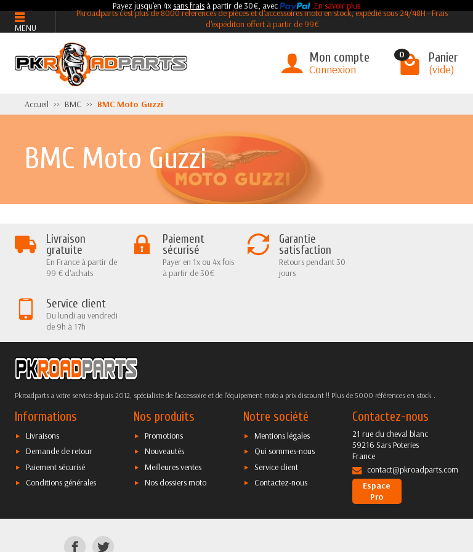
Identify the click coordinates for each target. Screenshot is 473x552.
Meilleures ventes (173, 413)
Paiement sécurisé (55, 413)
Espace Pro (376, 437)
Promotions (164, 382)
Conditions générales (61, 428)
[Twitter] (103, 493)
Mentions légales (282, 382)
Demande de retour (59, 398)
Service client (276, 413)
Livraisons (42, 382)
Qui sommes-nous (284, 398)
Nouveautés (164, 398)
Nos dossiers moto (175, 428)
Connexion (332, 69)
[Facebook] (75, 493)
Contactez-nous (280, 428)
